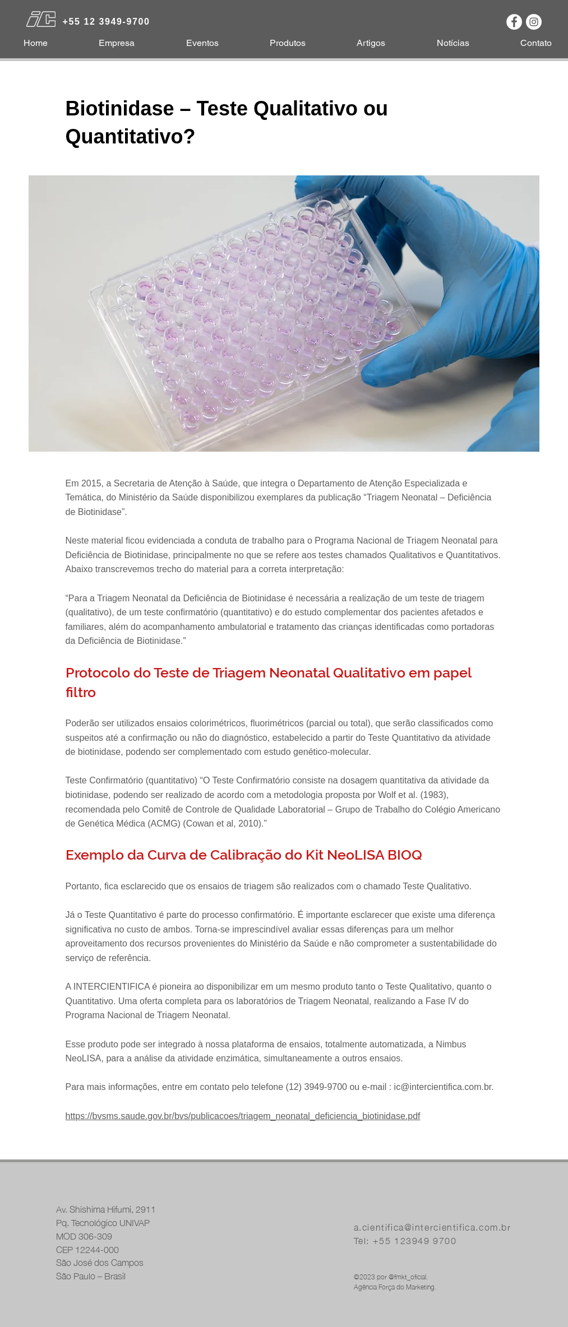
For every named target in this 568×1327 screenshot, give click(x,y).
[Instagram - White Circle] (534, 22)
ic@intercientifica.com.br (443, 1087)
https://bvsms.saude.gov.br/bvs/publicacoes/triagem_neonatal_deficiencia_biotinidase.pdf (243, 1116)
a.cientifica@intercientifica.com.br (432, 1226)
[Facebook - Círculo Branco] (514, 22)
